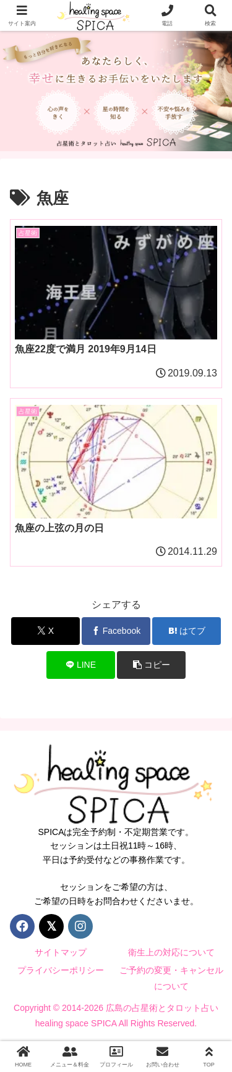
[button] (151, 665)
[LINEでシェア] (80, 665)
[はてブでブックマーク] (186, 631)
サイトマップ (61, 952)
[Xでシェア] (45, 631)
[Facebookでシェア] (116, 631)
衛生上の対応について (171, 952)
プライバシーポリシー (60, 970)
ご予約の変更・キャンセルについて (171, 978)
